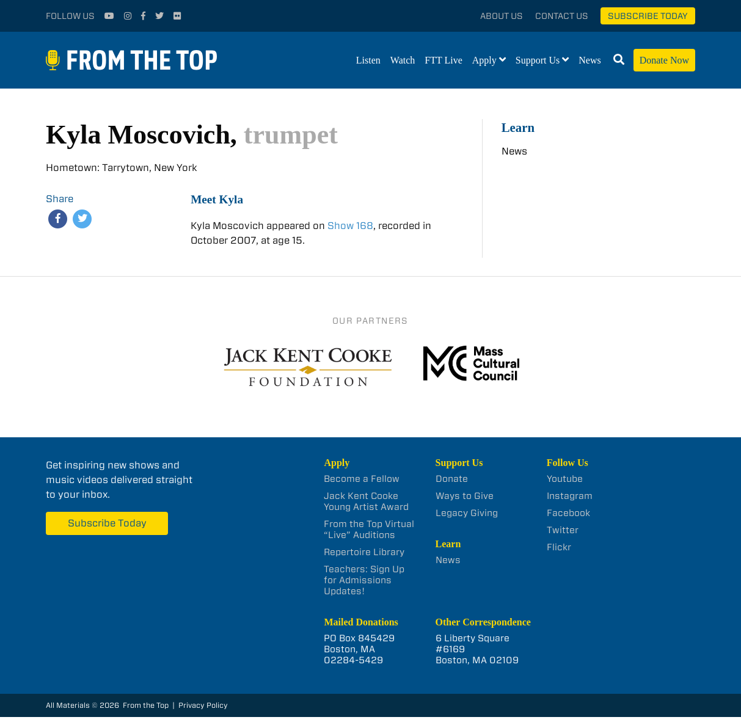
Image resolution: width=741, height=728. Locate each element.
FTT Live (443, 60)
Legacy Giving (467, 513)
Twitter (563, 530)
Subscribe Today (648, 16)
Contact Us (561, 16)
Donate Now (664, 60)
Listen (368, 60)
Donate (452, 478)
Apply (484, 60)
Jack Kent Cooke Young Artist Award (366, 501)
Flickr (559, 547)
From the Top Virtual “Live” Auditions (369, 530)
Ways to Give (465, 495)
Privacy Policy (203, 705)
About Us (501, 16)
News (589, 60)
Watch (402, 60)
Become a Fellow (362, 478)
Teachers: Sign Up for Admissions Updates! (364, 580)
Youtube (565, 478)
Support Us (538, 60)
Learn (518, 127)
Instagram (570, 495)
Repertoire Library (364, 552)
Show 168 (350, 225)
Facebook (568, 513)
